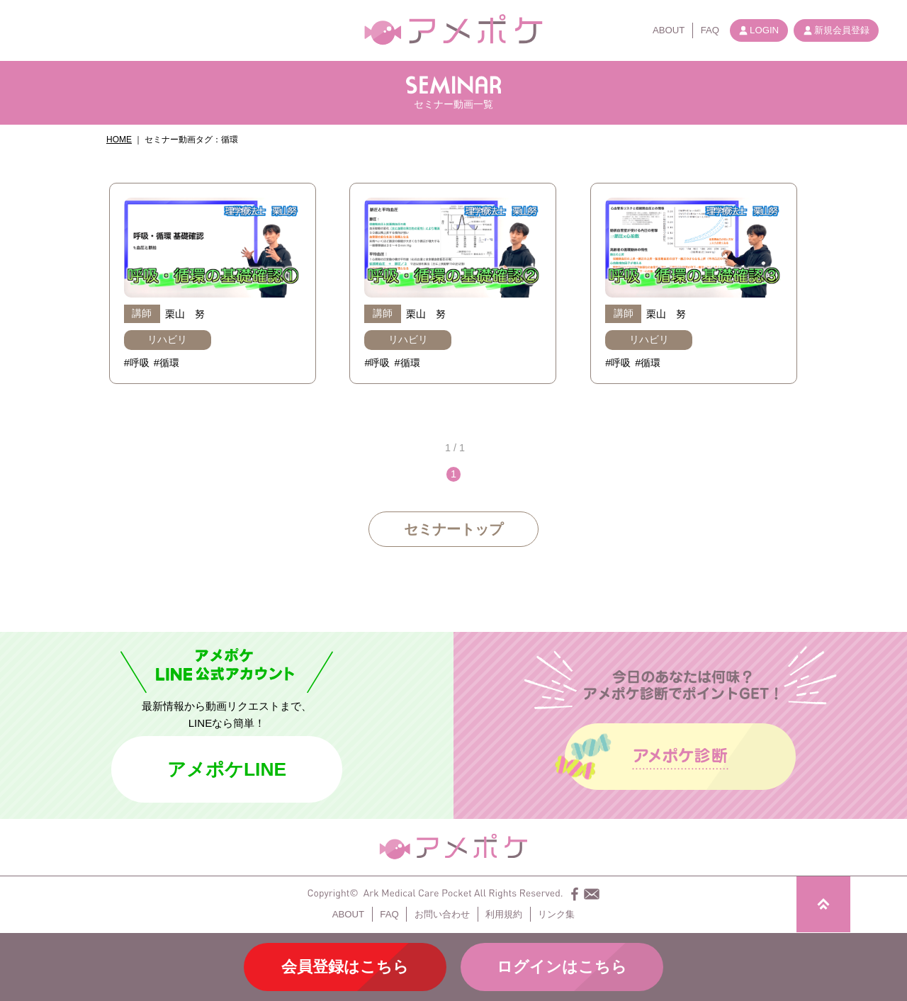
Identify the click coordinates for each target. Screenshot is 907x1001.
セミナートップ (453, 529)
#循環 (166, 362)
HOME (119, 139)
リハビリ (167, 339)
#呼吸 (137, 362)
